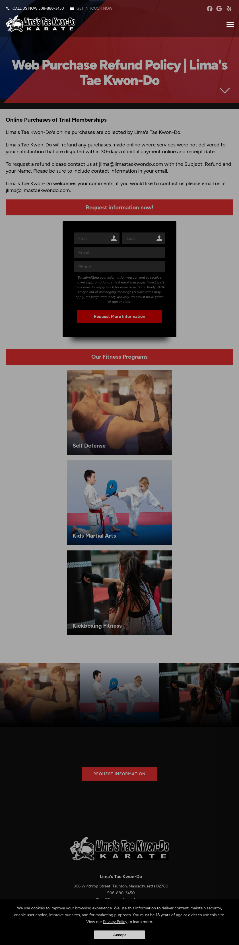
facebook (209, 8)
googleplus (219, 8)
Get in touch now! (95, 8)
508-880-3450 (51, 8)
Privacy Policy (115, 921)
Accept (119, 935)
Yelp (229, 8)
